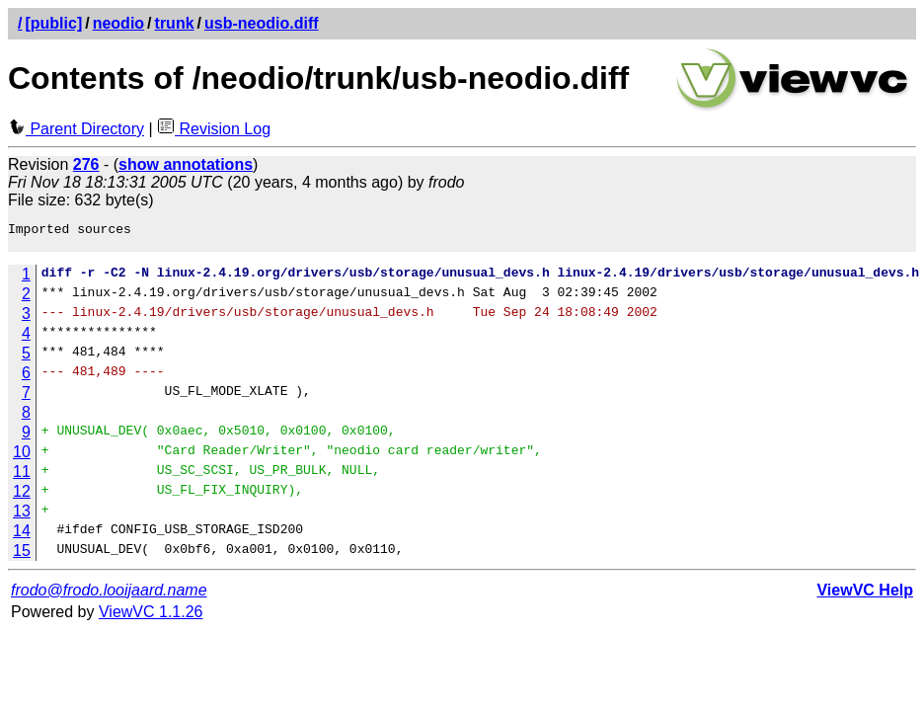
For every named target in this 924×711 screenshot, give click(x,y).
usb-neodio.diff (261, 23)
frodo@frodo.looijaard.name (109, 596)
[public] (53, 23)
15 (22, 556)
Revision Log (213, 128)
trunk (174, 23)
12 (22, 497)
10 (22, 457)
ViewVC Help (864, 596)
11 (22, 477)
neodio (118, 23)
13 (22, 517)
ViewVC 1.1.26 (151, 617)
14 (22, 536)
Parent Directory (76, 128)
